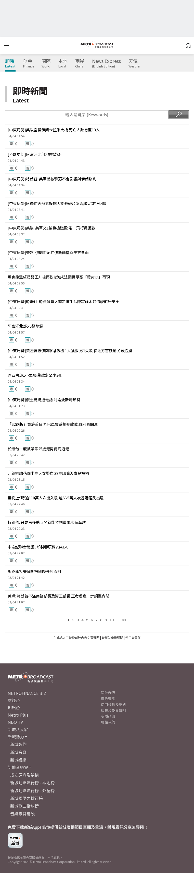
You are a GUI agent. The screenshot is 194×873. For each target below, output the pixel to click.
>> (124, 620)
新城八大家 (18, 729)
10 (112, 620)
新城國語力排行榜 (26, 798)
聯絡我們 (108, 722)
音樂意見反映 (22, 814)
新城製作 (18, 744)
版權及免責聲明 (113, 710)
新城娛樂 (18, 760)
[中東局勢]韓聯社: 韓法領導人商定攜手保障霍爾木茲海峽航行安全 (63, 301)
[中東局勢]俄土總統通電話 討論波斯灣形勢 (44, 399)
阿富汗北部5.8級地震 (25, 326)
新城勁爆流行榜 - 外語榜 (32, 790)
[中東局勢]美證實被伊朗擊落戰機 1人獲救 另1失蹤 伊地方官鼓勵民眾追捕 (70, 350)
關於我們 (108, 692)
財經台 (14, 700)
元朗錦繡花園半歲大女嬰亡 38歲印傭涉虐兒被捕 (48, 473)
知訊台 (14, 707)
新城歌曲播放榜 (24, 806)
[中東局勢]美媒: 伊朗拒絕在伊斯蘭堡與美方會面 (48, 252)
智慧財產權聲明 (112, 637)
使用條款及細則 (113, 704)
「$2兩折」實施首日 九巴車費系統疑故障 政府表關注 (53, 424)
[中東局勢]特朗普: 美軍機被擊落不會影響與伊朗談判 (52, 178)
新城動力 (16, 736)
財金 (28, 63)
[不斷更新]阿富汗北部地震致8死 (35, 154)
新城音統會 (18, 767)
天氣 (134, 63)
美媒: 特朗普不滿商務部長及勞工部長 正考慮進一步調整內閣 (58, 596)
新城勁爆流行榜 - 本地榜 (32, 782)
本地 (63, 63)
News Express (106, 63)
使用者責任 (133, 637)
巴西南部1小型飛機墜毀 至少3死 (35, 375)
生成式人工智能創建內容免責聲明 (76, 637)
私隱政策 (108, 716)
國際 (46, 63)
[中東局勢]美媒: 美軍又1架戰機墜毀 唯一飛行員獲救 (51, 228)
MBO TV (15, 722)
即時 (10, 63)
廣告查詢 (108, 698)
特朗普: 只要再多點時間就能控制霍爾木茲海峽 (47, 522)
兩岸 (79, 63)
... (118, 620)
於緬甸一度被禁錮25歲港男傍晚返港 (38, 448)
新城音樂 (18, 752)
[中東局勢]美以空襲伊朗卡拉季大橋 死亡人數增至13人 (54, 129)
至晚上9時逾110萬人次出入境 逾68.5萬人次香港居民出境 (56, 497)
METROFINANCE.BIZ (27, 693)
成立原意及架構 (24, 775)
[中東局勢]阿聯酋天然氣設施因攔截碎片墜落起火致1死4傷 (57, 203)
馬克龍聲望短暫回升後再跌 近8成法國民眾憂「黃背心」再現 (59, 277)
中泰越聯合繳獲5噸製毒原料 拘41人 (38, 546)
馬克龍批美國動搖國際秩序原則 (34, 571)
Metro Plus (18, 715)
